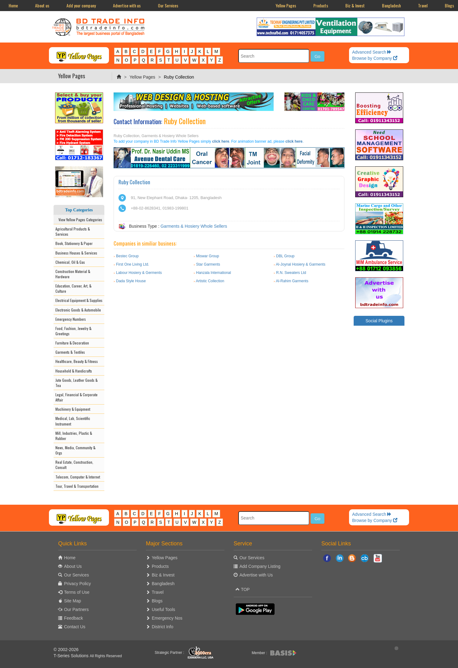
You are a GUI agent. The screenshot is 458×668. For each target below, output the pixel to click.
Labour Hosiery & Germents (139, 273)
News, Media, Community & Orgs (75, 450)
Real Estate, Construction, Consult (74, 464)
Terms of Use (76, 592)
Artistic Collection (210, 281)
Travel (423, 5)
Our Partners (76, 609)
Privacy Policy (77, 583)
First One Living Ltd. (132, 264)
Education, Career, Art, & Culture (73, 288)
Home (13, 5)
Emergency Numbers (70, 319)
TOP (242, 589)
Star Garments (208, 264)
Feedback (73, 618)
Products (320, 5)
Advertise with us (127, 5)
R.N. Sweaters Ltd (291, 273)
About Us (73, 566)
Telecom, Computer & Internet (77, 476)
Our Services (168, 5)
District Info (162, 626)
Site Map (72, 600)
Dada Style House (131, 281)
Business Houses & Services (76, 252)
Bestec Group (127, 256)
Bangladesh (391, 5)
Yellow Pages (285, 5)
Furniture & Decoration (72, 342)
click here (220, 141)
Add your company (81, 5)
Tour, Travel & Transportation (76, 486)
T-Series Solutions (72, 655)
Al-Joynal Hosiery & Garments (300, 264)
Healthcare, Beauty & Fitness (76, 361)
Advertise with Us (256, 574)
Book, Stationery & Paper (74, 243)
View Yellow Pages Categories (79, 219)
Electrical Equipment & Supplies (78, 300)
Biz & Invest (355, 5)
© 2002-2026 (66, 649)
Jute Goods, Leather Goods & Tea (76, 382)
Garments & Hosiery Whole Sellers (193, 226)
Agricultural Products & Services (72, 231)
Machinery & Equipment (72, 409)
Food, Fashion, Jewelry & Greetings (73, 331)
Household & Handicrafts (73, 370)
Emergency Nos (167, 618)
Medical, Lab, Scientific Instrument (72, 421)
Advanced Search (372, 52)
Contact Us (74, 626)
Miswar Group (207, 256)
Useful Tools (163, 609)
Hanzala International (213, 273)
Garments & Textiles (70, 352)
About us (42, 5)
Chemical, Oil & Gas (70, 262)
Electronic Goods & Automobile (78, 309)
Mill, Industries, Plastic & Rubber (73, 435)
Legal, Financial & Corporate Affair (76, 397)
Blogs (157, 600)
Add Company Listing (259, 566)
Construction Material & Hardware (72, 274)
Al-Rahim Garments (292, 281)
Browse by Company (374, 58)
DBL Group (285, 256)
